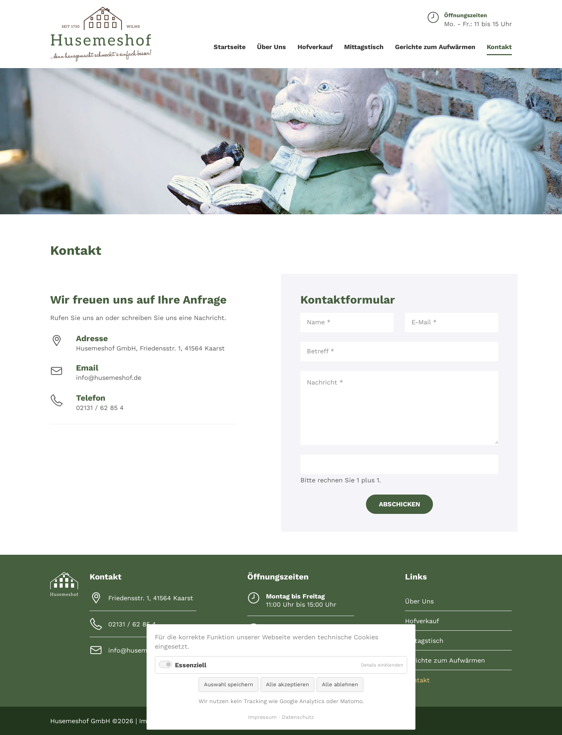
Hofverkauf (422, 621)
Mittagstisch (424, 640)
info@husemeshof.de (108, 377)
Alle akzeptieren (287, 684)
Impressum (262, 717)
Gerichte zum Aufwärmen (445, 660)
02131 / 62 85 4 (100, 407)
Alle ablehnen (340, 684)
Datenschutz (298, 717)
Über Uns (419, 601)
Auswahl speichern (228, 684)
